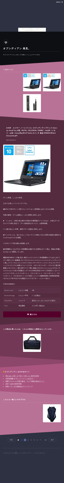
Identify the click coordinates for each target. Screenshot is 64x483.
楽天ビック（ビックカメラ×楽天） (44, 301)
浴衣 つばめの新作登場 (14, 384)
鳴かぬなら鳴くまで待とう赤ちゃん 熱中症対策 (22, 376)
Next (52, 439)
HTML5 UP (42, 453)
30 (45, 440)
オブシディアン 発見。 (12, 453)
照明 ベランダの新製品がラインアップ (19, 386)
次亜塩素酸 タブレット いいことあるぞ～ (20, 379)
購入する (33, 314)
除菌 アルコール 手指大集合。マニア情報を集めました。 (25, 381)
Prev (11, 439)
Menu (58, 2)
